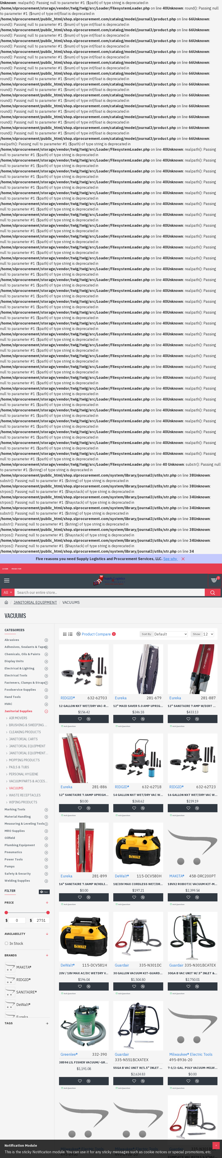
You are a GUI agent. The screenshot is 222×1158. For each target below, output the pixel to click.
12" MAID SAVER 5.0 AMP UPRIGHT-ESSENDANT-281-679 (138, 706)
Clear (45, 892)
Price (9, 903)
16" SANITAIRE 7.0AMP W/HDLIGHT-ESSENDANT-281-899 (84, 884)
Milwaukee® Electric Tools (190, 1053)
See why (170, 558)
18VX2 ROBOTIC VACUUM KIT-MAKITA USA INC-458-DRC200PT (192, 884)
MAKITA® (176, 876)
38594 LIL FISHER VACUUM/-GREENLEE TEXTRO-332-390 (84, 1062)
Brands (11, 955)
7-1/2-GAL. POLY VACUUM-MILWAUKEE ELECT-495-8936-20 (192, 1067)
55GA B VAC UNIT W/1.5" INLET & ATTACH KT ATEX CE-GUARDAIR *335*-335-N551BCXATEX (138, 1067)
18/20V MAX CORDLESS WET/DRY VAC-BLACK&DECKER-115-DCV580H (138, 884)
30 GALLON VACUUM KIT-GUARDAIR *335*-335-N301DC (138, 973)
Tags (9, 1023)
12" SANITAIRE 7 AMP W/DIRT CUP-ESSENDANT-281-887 (192, 706)
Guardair (122, 964)
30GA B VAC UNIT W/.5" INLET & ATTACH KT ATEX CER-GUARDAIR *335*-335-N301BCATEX (192, 973)
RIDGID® (68, 698)
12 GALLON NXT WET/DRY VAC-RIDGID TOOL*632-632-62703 (84, 706)
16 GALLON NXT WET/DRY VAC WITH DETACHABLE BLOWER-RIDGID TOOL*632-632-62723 (192, 795)
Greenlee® (69, 1053)
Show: (197, 634)
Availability (15, 934)
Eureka (121, 698)
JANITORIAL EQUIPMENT (35, 602)
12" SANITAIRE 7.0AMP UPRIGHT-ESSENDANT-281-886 (84, 795)
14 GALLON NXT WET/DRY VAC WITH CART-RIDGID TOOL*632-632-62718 (138, 795)
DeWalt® (122, 876)
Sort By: (147, 634)
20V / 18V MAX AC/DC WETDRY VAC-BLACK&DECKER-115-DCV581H (84, 973)
